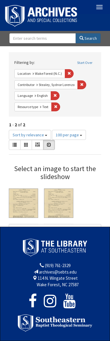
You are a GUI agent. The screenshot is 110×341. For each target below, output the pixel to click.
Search (88, 38)
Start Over (84, 62)
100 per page (69, 135)
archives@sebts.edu (58, 272)
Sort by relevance (30, 135)
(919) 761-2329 (57, 265)
